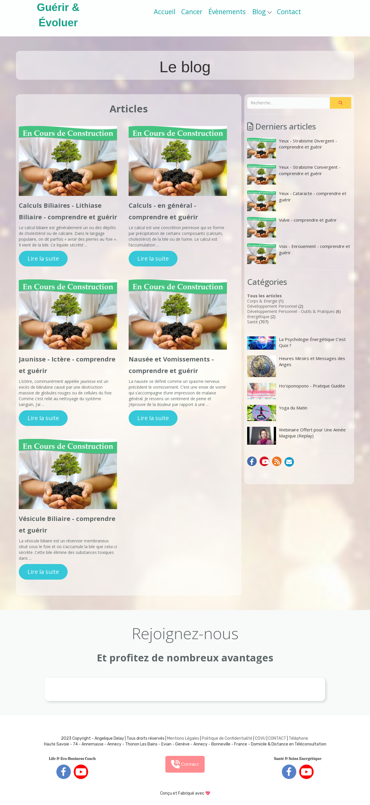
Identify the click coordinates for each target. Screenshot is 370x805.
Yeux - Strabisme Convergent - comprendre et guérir (294, 174)
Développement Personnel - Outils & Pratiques (291, 311)
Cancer (192, 11)
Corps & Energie (262, 301)
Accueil (164, 11)
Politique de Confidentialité (227, 738)
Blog (262, 11)
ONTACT (278, 738)
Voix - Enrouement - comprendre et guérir (298, 253)
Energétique (258, 316)
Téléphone (298, 738)
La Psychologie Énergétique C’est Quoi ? (296, 343)
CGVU (260, 738)
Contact (289, 11)
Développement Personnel (272, 306)
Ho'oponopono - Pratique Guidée (296, 391)
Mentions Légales (183, 738)
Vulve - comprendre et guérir (292, 227)
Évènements (227, 11)
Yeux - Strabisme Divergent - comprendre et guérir (292, 148)
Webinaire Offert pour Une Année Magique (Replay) (296, 436)
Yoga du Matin (277, 413)
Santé (252, 321)
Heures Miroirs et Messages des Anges (296, 366)
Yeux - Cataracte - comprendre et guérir (296, 200)
